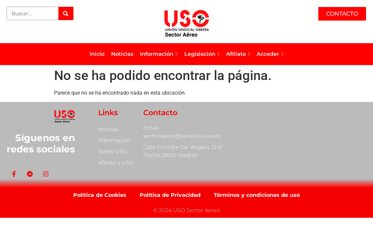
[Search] (65, 13)
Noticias (108, 129)
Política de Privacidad (170, 195)
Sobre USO (112, 152)
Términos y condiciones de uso (257, 195)
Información (114, 140)
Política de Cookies (99, 195)
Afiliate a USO (115, 163)
